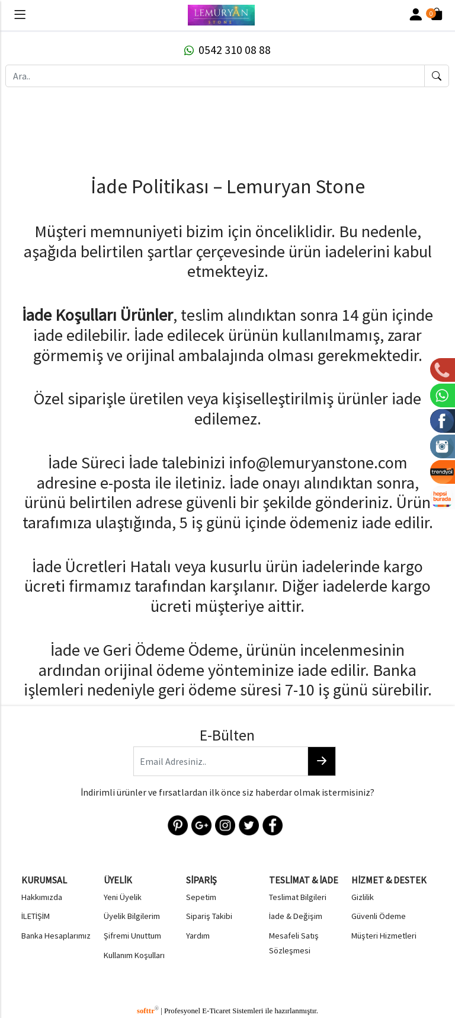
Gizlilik (362, 895)
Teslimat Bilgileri (297, 895)
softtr (148, 1008)
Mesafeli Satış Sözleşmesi (294, 942)
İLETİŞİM (35, 915)
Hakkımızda (41, 895)
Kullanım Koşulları (134, 953)
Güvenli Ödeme (378, 915)
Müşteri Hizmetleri (383, 934)
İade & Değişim (295, 915)
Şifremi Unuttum (132, 934)
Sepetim (201, 895)
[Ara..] (215, 76)
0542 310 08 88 (227, 50)
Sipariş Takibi (209, 915)
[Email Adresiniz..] (220, 761)
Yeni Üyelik (123, 895)
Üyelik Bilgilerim (132, 915)
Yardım (198, 934)
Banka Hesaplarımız (56, 934)
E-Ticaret (216, 1008)
